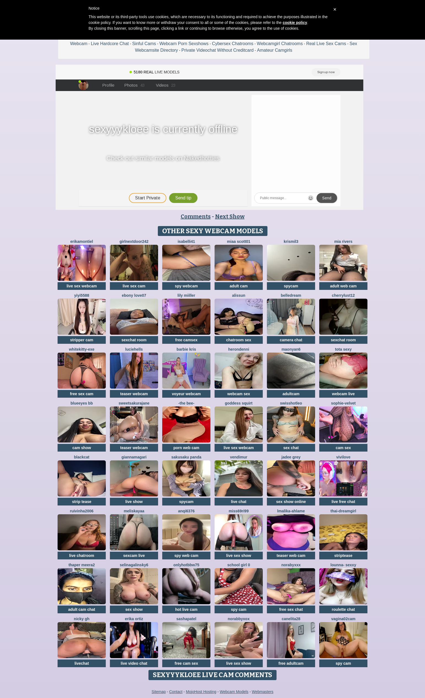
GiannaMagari (134, 457)
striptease (343, 555)
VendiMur (238, 457)
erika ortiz (134, 619)
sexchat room (134, 340)
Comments (196, 216)
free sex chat (291, 609)
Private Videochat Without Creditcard (218, 50)
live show (134, 501)
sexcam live (134, 555)
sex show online (291, 501)
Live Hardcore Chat (110, 43)
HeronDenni (238, 349)
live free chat (343, 501)
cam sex (343, 448)
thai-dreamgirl (343, 511)
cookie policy (295, 22)
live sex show (238, 555)
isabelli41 (186, 241)
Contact (175, 691)
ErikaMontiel (81, 241)
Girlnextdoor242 (134, 241)
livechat (81, 663)
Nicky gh (82, 619)
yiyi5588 (81, 295)
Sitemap (158, 691)
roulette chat (343, 609)
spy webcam (186, 286)
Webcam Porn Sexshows (184, 43)
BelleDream (291, 295)
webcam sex (238, 394)
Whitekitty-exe (81, 349)
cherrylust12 (343, 295)
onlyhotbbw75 (186, 565)
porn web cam (186, 448)
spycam (291, 286)
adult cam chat (81, 609)
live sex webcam (82, 286)
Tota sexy (343, 349)
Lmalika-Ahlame (291, 511)
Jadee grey (291, 457)
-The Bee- (186, 403)
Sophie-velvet (343, 403)
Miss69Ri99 (238, 511)
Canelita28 (291, 619)
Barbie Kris (186, 349)
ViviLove (343, 457)
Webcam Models (234, 691)
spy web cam (186, 555)
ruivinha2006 (82, 511)
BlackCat (81, 457)
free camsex (186, 340)
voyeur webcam (186, 394)
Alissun (238, 295)
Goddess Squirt (238, 403)
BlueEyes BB (82, 403)
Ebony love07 (134, 295)
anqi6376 (186, 511)
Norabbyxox (239, 619)
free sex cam (81, 394)
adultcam (291, 394)
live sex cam (134, 286)
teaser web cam (291, 555)
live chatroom (81, 555)
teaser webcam (134, 394)
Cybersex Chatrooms (232, 43)
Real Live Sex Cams (326, 43)
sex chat (291, 448)
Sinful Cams (144, 43)
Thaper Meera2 (82, 565)
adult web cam (343, 286)
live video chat (134, 663)
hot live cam (186, 609)
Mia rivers (343, 241)
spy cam (238, 609)
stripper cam (81, 340)
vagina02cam (343, 619)
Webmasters (262, 691)
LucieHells (134, 349)
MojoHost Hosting (201, 691)
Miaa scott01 (238, 241)
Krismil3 (291, 241)
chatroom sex (238, 340)
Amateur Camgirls (274, 50)
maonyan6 (291, 349)
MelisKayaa (134, 511)
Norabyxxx (291, 565)
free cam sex (186, 663)
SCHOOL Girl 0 (238, 565)
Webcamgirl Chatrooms (280, 43)
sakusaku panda (186, 457)
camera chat (291, 340)
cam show (81, 448)
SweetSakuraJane (133, 403)
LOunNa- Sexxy (343, 565)
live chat (238, 501)
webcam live (343, 394)
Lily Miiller (186, 295)
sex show (134, 609)
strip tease (81, 501)
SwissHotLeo (291, 403)
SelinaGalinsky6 (134, 565)
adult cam (239, 286)
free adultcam (291, 663)
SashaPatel (186, 619)
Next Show (230, 216)
